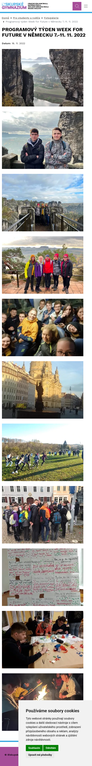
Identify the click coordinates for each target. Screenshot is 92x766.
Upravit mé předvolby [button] (40, 754)
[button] (42, 77)
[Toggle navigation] (85, 6)
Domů (5, 17)
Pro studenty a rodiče (26, 17)
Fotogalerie (51, 17)
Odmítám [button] (51, 748)
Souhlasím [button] (34, 748)
